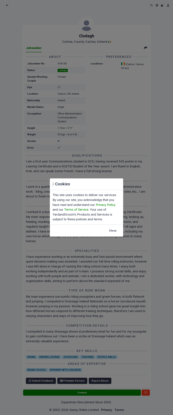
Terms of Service (76, 209)
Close (112, 230)
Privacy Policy (105, 205)
